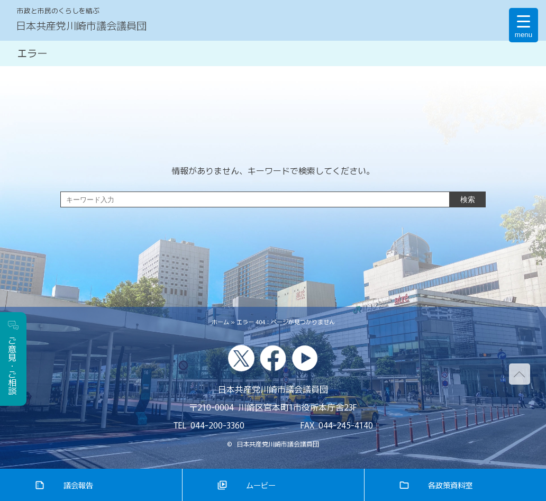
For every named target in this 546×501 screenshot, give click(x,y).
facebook (273, 358)
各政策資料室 (450, 484)
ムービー (261, 484)
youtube (305, 358)
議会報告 (78, 484)
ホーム (220, 321)
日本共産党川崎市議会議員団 (81, 25)
